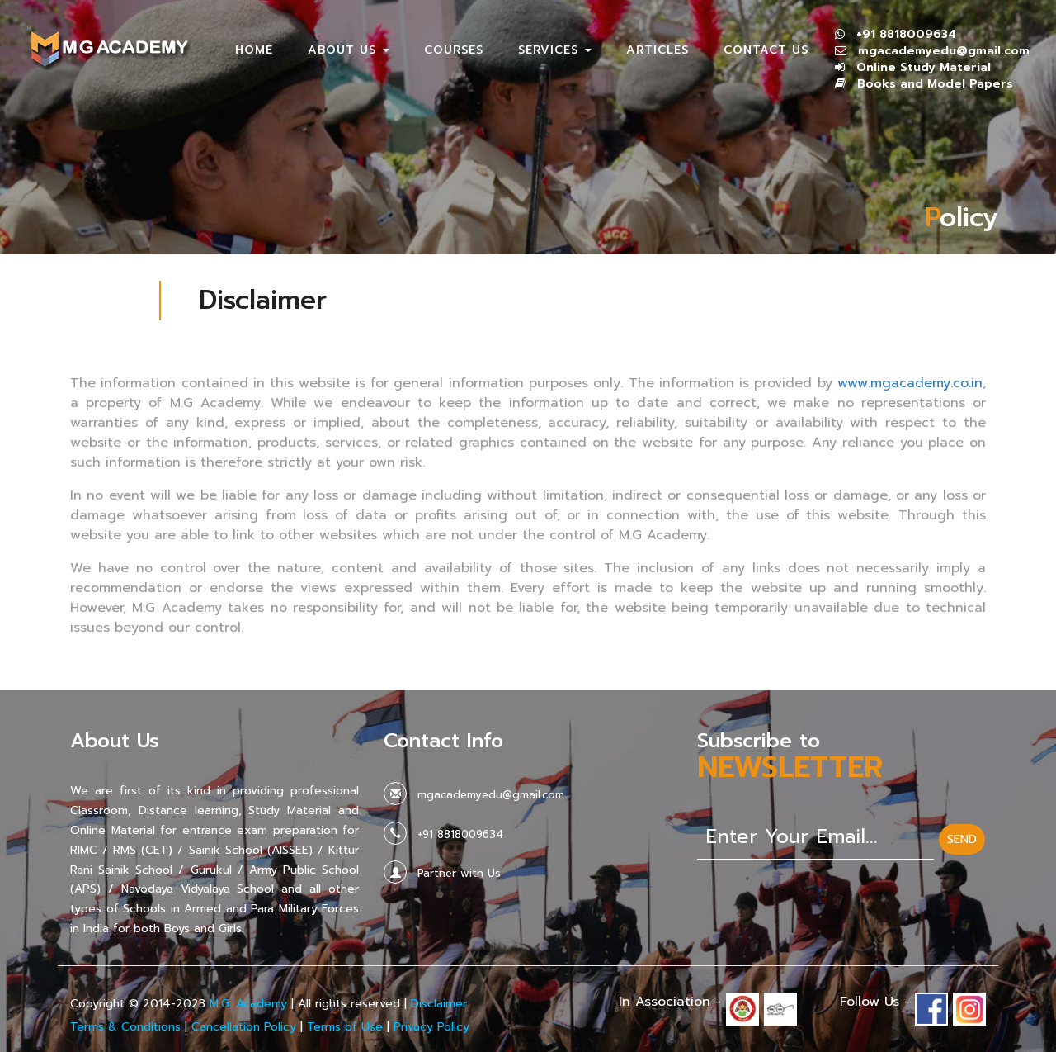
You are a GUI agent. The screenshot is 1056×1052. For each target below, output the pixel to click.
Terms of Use (345, 1026)
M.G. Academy (248, 1003)
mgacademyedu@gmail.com (944, 50)
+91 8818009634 (906, 34)
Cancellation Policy (243, 1026)
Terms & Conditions (125, 1026)
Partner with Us (459, 873)
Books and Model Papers (935, 83)
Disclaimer (439, 1003)
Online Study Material (923, 67)
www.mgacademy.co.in (910, 383)
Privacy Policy (431, 1026)
